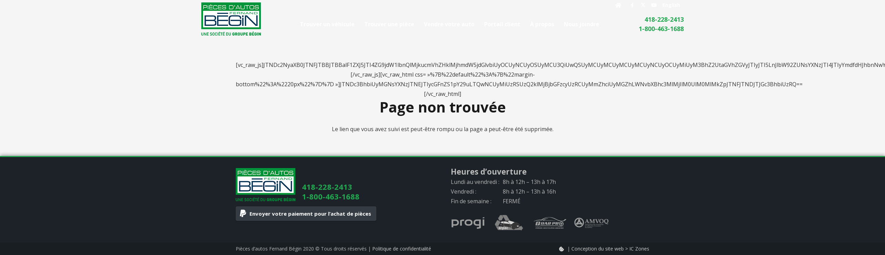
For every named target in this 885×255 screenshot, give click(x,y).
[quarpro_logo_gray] (550, 223)
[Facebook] (632, 5)
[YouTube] (654, 5)
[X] (643, 5)
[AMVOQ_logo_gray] (591, 223)
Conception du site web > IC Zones (610, 248)
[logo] (231, 19)
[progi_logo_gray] (468, 223)
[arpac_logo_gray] (509, 223)
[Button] (618, 5)
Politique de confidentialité (401, 248)
